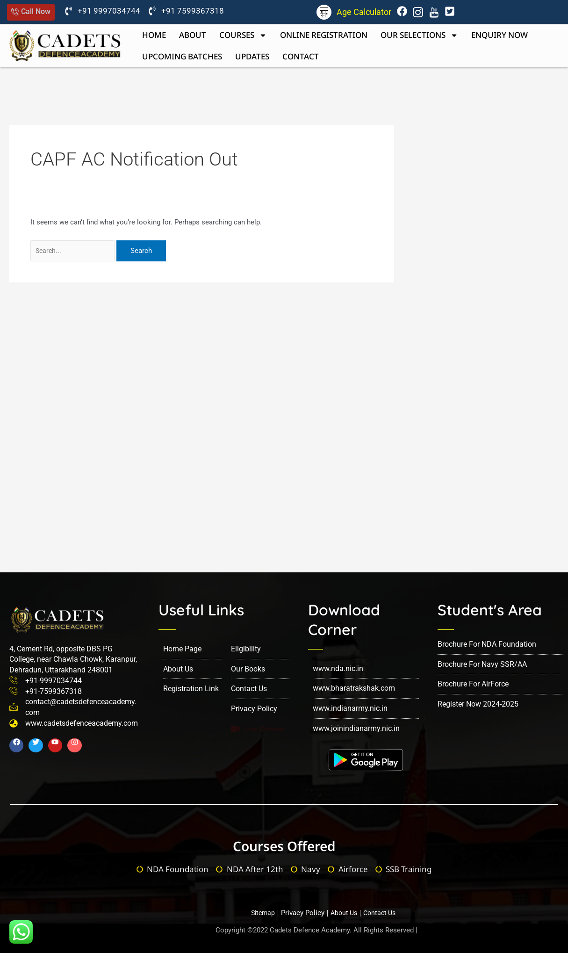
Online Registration (323, 34)
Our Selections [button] (419, 35)
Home (154, 34)
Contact (300, 56)
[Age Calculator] (323, 12)
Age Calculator (364, 12)
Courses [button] (243, 35)
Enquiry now (499, 34)
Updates (252, 56)
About (192, 34)
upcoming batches (182, 56)
